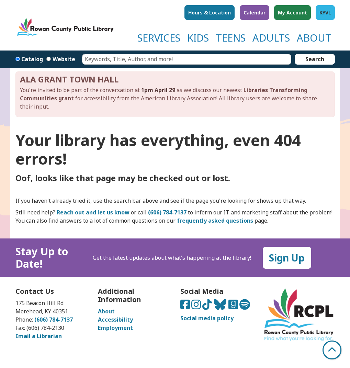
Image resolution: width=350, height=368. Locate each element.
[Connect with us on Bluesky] (220, 306)
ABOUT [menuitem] (314, 37)
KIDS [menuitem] (198, 37)
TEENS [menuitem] (231, 37)
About (106, 311)
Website (64, 59)
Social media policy (207, 318)
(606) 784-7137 (53, 319)
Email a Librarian (38, 336)
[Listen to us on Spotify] (244, 306)
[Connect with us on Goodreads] (233, 306)
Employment (115, 328)
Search (314, 59)
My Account (292, 12)
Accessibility (115, 319)
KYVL (325, 12)
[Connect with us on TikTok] (207, 306)
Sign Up (287, 257)
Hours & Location (209, 12)
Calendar (255, 12)
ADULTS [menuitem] (271, 37)
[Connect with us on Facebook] (185, 306)
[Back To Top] (332, 350)
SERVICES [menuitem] (158, 37)
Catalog (32, 59)
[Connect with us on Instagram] (196, 306)
